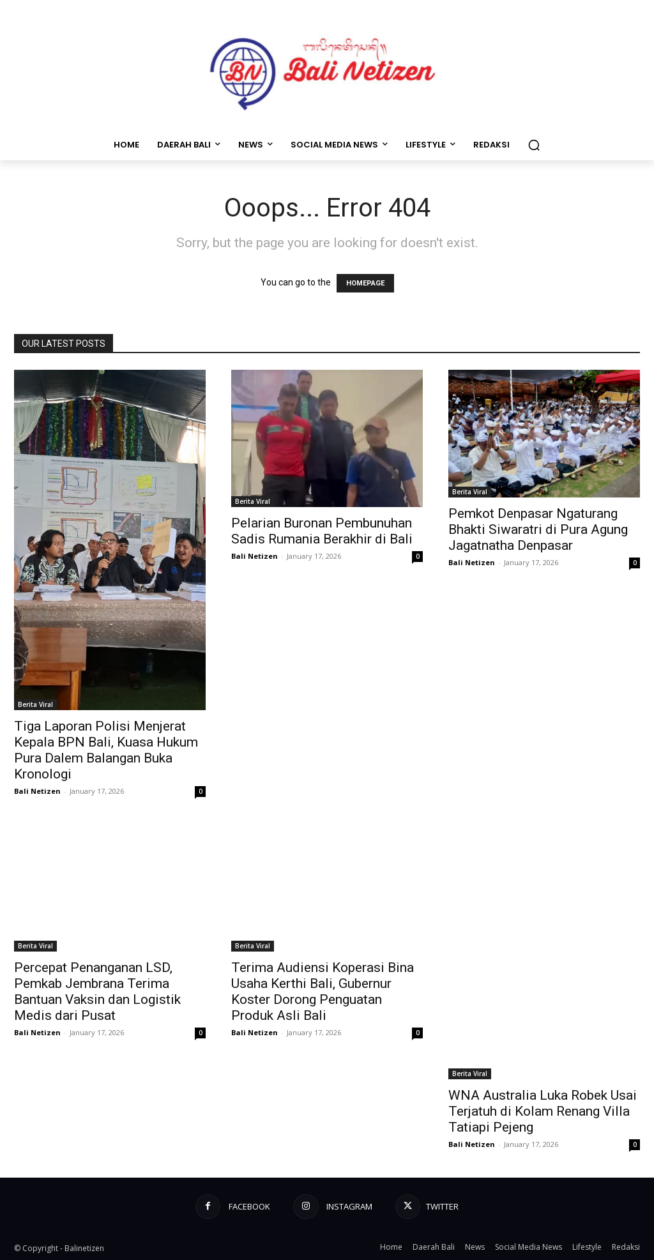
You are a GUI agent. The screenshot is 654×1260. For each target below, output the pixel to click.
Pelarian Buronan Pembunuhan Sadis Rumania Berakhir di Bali (322, 531)
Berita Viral (35, 704)
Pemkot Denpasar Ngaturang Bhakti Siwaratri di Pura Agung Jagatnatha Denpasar (538, 529)
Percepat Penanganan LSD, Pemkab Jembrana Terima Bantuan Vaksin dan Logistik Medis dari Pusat (97, 991)
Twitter (443, 1206)
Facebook (248, 1206)
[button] (534, 145)
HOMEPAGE (365, 283)
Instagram (348, 1206)
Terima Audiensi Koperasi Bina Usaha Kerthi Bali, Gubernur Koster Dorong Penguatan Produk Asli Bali (322, 991)
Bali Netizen (37, 791)
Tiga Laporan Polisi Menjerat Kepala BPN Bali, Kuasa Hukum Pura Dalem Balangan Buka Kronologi (106, 750)
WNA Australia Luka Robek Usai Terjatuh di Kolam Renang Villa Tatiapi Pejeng (542, 1111)
